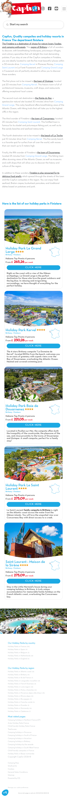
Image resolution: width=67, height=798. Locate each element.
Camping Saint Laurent (29, 122)
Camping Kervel (27, 64)
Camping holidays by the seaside (20, 744)
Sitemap (11, 775)
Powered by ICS (14, 778)
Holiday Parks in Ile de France (19, 678)
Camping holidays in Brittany (19, 741)
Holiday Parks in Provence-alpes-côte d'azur (25, 693)
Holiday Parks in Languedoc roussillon (22, 681)
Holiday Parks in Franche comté (20, 702)
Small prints (12, 766)
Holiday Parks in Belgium (17, 653)
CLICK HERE (33, 267)
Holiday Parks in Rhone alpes (19, 696)
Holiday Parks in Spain (16, 649)
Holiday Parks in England (17, 659)
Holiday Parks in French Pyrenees (21, 684)
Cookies (11, 769)
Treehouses (12, 729)
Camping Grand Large (52, 68)
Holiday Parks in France (17, 646)
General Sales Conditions (18, 772)
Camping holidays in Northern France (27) (24, 720)
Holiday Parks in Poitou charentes (21, 690)
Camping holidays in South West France (23, 748)
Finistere (17, 255)
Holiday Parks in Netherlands (19, 656)
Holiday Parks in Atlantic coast (19, 672)
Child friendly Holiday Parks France (21, 726)
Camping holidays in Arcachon (20, 738)
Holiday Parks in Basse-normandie (21, 754)
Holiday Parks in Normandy (18, 708)
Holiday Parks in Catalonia (18, 711)
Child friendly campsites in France (21, 751)
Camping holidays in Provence (19, 732)
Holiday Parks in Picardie (17, 705)
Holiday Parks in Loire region (19, 687)
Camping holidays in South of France (22, 735)
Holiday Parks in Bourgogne (18, 699)
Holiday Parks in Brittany (17, 675)
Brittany (9, 255)
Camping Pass (13, 763)
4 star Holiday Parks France (18, 723)
